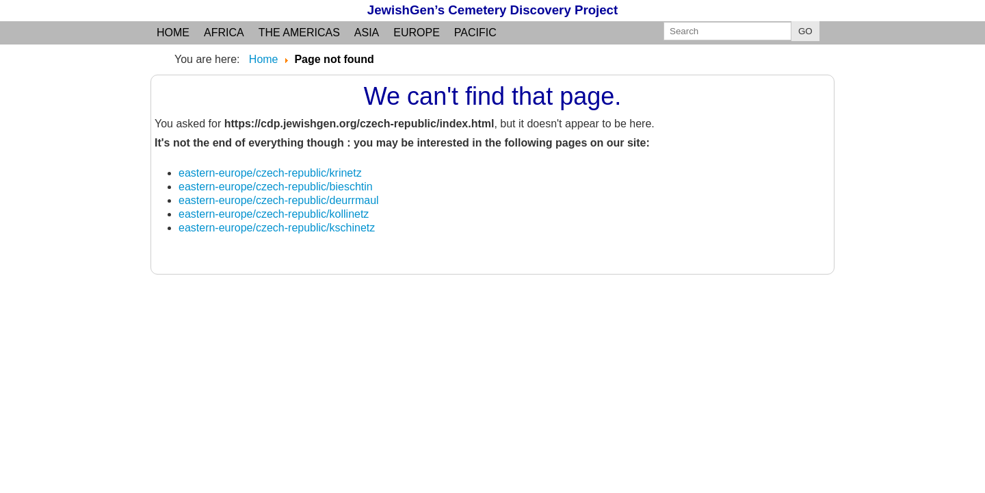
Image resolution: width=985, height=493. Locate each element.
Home (173, 32)
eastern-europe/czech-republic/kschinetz (277, 227)
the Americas (299, 32)
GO (805, 31)
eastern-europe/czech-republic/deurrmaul (279, 200)
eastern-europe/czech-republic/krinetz (270, 173)
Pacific (475, 32)
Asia (366, 32)
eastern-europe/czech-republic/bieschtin (276, 186)
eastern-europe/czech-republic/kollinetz (274, 214)
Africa (224, 32)
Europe (416, 32)
